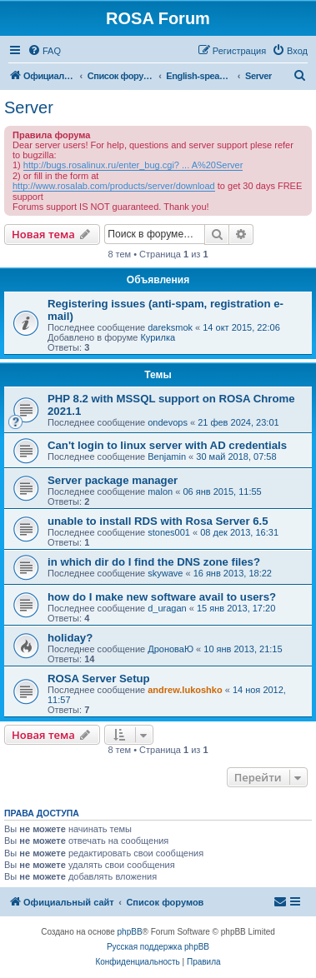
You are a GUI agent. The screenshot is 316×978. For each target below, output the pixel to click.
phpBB (130, 931)
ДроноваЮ (170, 649)
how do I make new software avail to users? (162, 597)
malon (160, 491)
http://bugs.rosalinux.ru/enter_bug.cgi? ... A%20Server (133, 165)
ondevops (168, 422)
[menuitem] (44, 51)
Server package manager (113, 480)
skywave (165, 573)
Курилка (157, 337)
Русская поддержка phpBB (158, 946)
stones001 (169, 532)
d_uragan (167, 608)
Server (28, 107)
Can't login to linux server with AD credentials (167, 445)
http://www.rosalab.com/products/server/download (114, 186)
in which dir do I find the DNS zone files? (154, 562)
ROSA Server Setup (99, 678)
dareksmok (170, 327)
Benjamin (167, 457)
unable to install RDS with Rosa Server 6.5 (158, 521)
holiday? (70, 637)
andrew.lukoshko (185, 690)
